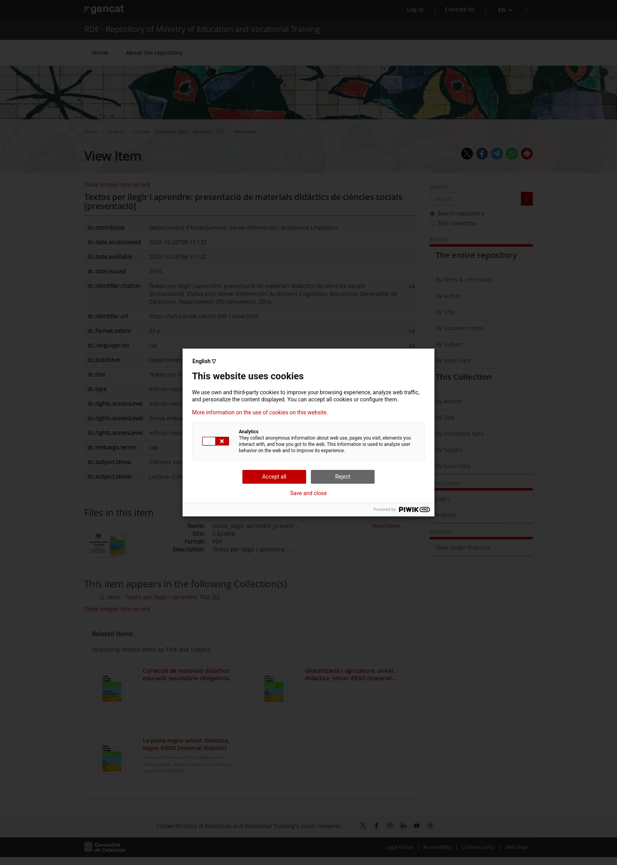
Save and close (308, 493)
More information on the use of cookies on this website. (260, 412)
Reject (343, 476)
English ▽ (204, 361)
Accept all (274, 476)
